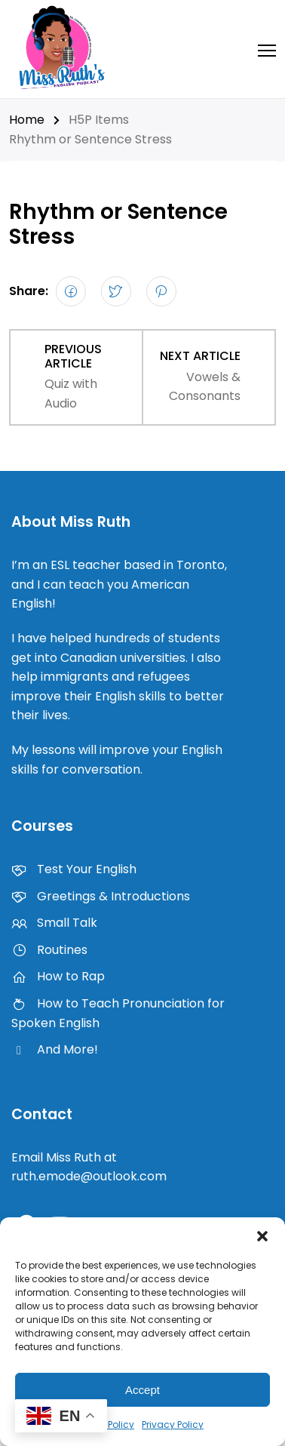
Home (26, 119)
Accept (142, 1389)
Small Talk (54, 922)
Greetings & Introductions (100, 896)
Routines (49, 949)
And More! (54, 1049)
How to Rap (58, 976)
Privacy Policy (173, 1424)
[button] (262, 1236)
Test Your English (73, 869)
